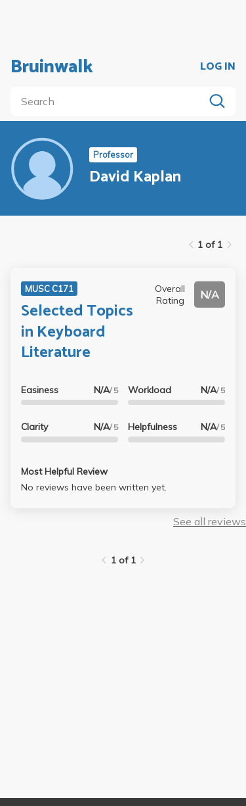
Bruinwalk (51, 67)
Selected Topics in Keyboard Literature (77, 331)
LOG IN (218, 67)
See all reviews (209, 521)
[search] (110, 101)
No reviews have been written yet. (94, 487)
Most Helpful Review (64, 471)
